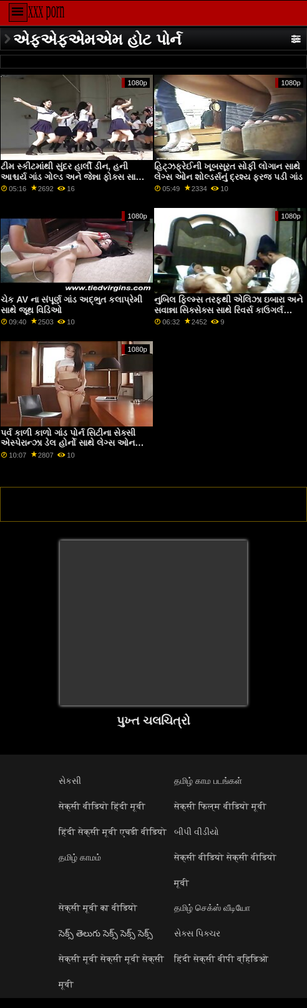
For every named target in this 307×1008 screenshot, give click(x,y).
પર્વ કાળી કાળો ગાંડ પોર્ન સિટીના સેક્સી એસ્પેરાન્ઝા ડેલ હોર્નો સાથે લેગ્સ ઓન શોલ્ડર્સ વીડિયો (68, 443)
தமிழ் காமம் (80, 857)
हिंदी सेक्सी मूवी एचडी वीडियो (113, 832)
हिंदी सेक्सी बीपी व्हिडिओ (221, 959)
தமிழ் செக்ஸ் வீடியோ (212, 908)
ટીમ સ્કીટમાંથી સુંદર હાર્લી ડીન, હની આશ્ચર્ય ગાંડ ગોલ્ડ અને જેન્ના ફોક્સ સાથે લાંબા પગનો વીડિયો (71, 176)
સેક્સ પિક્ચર (197, 933)
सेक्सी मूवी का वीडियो (98, 908)
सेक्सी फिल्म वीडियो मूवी (220, 806)
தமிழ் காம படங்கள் (208, 781)
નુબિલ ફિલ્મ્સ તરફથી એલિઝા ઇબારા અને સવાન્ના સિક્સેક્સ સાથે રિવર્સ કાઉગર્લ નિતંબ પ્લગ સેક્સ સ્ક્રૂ (228, 309)
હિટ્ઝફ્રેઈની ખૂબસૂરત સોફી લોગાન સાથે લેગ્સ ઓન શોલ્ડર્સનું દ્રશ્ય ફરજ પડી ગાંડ (228, 171)
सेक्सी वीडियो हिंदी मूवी (102, 806)
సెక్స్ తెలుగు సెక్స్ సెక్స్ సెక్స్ (106, 933)
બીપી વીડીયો (196, 832)
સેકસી (70, 781)
